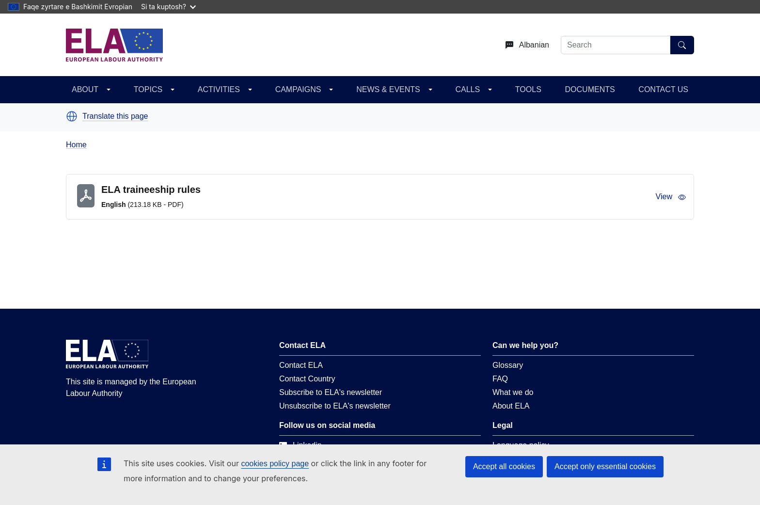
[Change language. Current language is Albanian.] (523, 45)
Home (76, 145)
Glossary (507, 365)
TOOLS (528, 89)
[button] (72, 116)
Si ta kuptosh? (168, 6)
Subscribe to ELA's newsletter (330, 392)
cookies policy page (275, 463)
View (671, 196)
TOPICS (148, 89)
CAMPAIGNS (298, 89)
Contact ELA (301, 365)
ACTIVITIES (219, 89)
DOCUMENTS (590, 89)
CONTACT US (663, 89)
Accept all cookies (504, 466)
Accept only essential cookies (605, 466)
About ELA (511, 406)
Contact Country (307, 379)
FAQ (500, 379)
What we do (512, 392)
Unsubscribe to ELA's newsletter (335, 406)
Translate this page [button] (115, 116)
